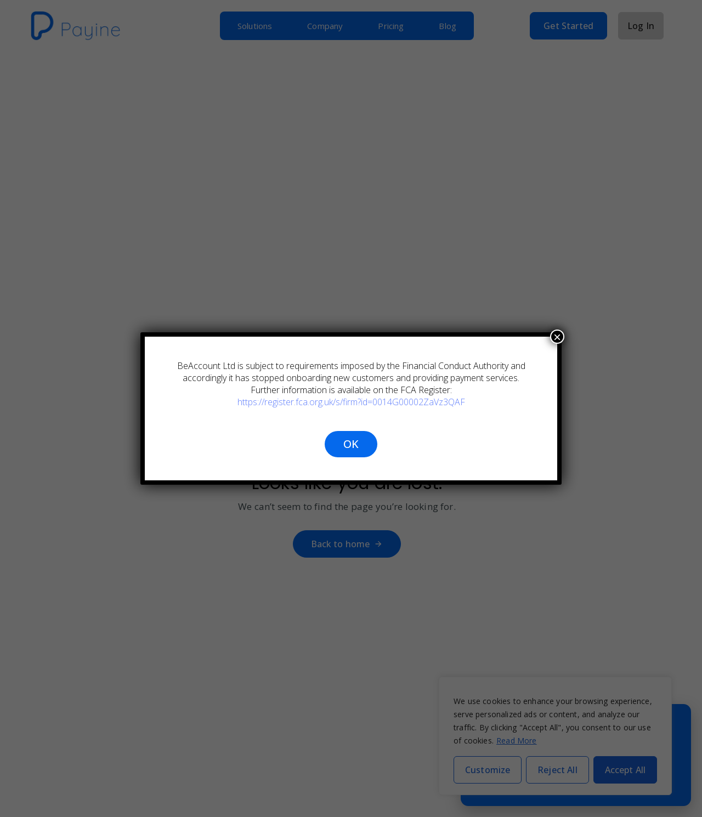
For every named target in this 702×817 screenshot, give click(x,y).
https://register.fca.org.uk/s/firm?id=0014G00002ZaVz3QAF (351, 402)
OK (351, 443)
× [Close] (557, 337)
